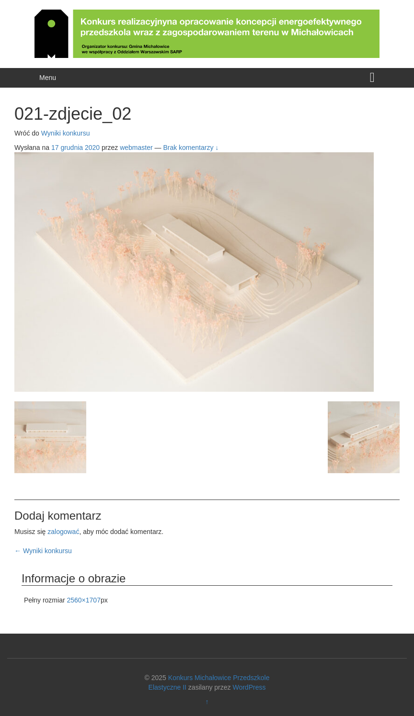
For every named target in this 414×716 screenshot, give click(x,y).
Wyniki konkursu (65, 133)
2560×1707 (83, 600)
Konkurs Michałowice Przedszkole (219, 678)
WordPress (248, 687)
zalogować (63, 531)
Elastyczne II (167, 687)
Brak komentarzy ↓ (190, 147)
